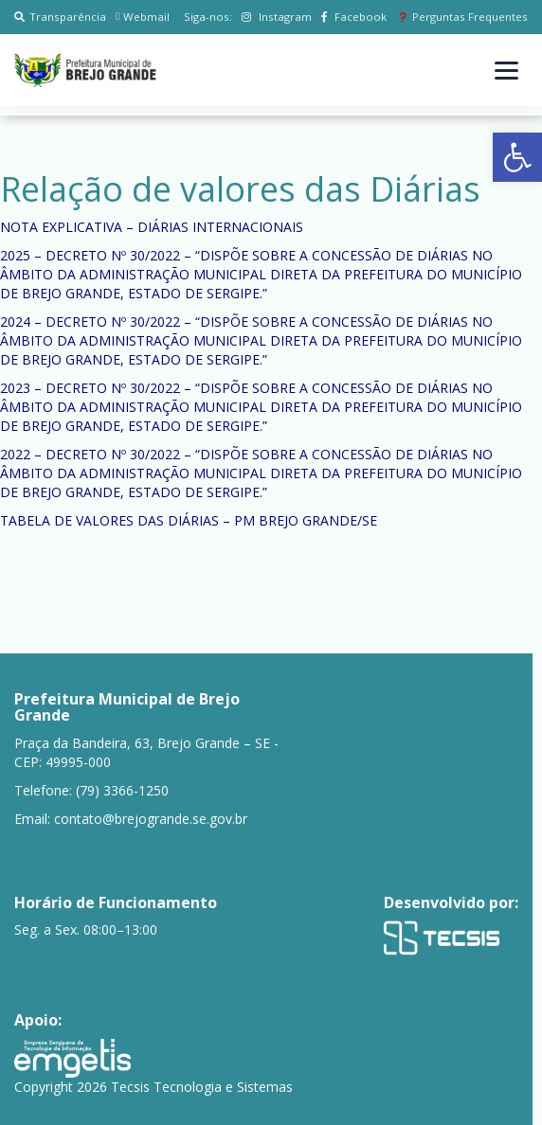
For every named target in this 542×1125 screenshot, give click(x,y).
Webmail (143, 16)
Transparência (60, 16)
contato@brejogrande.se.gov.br (150, 819)
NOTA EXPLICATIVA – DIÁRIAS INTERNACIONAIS (151, 227)
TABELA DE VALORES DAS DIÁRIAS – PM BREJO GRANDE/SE (188, 520)
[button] (517, 157)
